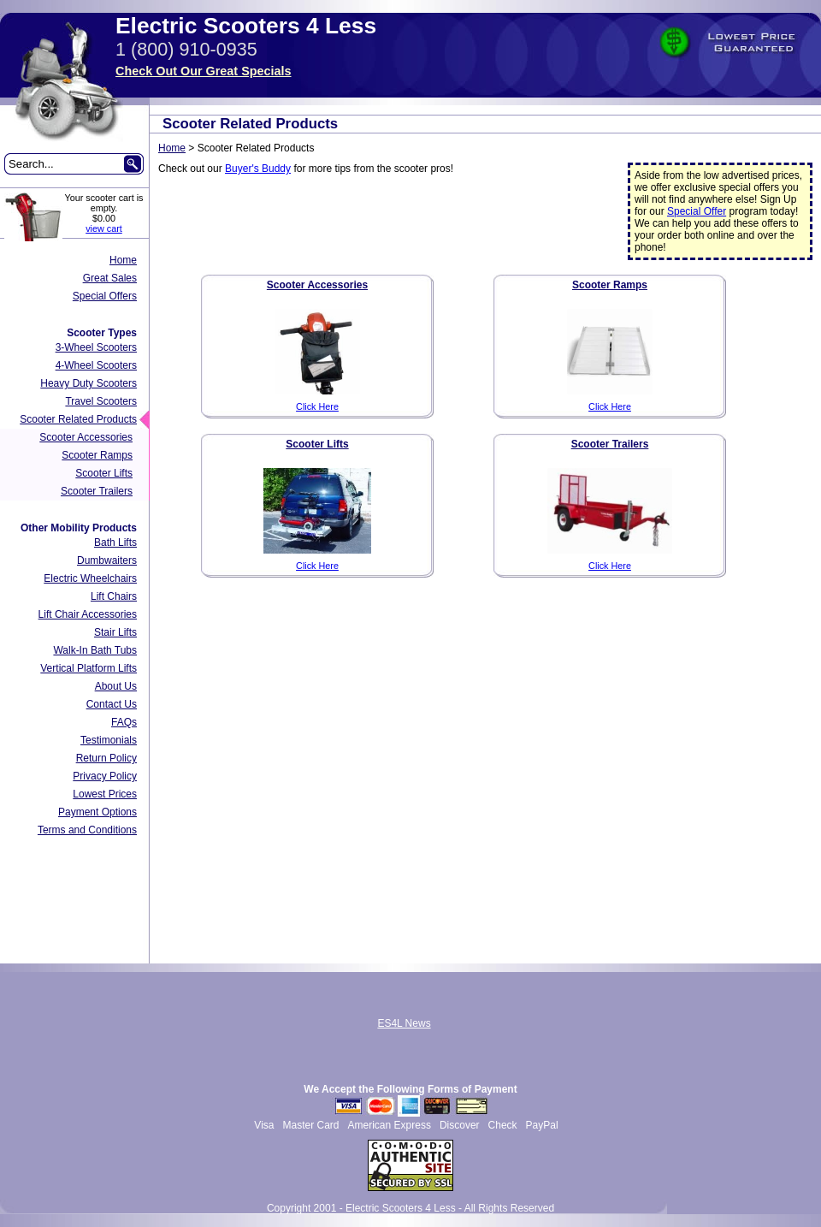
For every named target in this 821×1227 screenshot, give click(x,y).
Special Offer (696, 211)
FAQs (124, 722)
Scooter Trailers (97, 491)
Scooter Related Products (78, 419)
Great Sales (110, 278)
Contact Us (111, 704)
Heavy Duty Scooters (88, 383)
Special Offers (105, 296)
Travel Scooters (101, 401)
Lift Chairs (114, 596)
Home (123, 260)
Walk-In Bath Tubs (95, 650)
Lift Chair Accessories (87, 614)
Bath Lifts (115, 542)
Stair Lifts (115, 632)
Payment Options (97, 812)
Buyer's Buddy (258, 169)
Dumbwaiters (107, 560)
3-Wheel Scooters (96, 347)
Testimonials (108, 740)
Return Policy (106, 758)
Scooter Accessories (86, 437)
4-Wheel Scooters (96, 365)
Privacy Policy (105, 776)
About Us (116, 686)
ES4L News (403, 1023)
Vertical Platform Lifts (88, 668)
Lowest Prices (105, 794)
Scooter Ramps (97, 455)
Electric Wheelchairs (90, 578)
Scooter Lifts (104, 473)
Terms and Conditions (87, 830)
